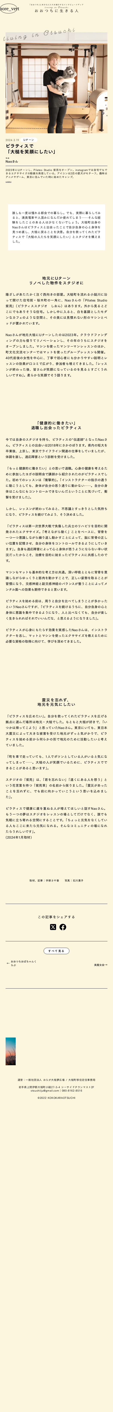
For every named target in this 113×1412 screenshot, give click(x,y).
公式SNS (8, 182)
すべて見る (56, 951)
